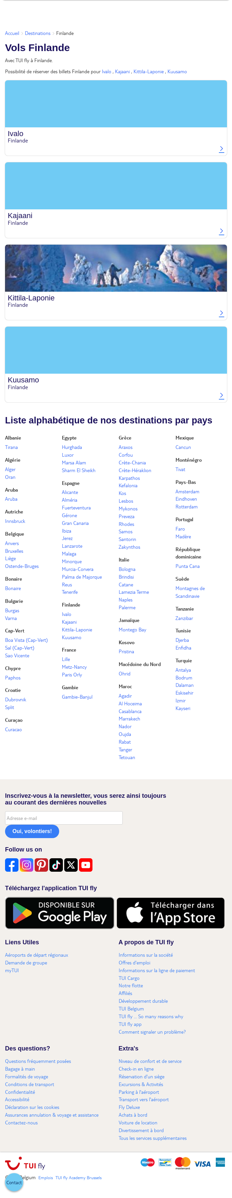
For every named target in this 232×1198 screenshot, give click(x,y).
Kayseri (183, 708)
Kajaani (122, 71)
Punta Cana (188, 566)
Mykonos (128, 508)
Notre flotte (131, 985)
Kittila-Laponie (148, 71)
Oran (10, 477)
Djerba (182, 640)
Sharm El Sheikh (78, 470)
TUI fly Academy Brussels (78, 1177)
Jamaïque (129, 620)
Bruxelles (14, 551)
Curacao (13, 729)
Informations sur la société (146, 955)
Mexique (185, 438)
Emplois (45, 1177)
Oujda (125, 734)
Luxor (68, 455)
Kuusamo (177, 71)
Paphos (13, 677)
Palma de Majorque (82, 577)
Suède (182, 579)
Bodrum (184, 677)
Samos (125, 531)
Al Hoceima (130, 703)
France (69, 650)
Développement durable (143, 1001)
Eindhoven (186, 499)
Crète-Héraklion (135, 470)
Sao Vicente (17, 655)
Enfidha (183, 648)
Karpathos (129, 478)
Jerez (67, 538)
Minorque (72, 561)
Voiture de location (138, 1122)
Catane (126, 584)
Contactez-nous (21, 1122)
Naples (125, 599)
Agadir (125, 696)
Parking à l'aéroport (139, 1092)
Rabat (125, 742)
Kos (122, 493)
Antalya (183, 670)
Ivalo (106, 71)
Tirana (11, 447)
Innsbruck (15, 521)
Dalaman (185, 685)
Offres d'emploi (134, 962)
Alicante (70, 492)
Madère (183, 536)
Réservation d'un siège (141, 1076)
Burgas (12, 610)
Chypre (13, 668)
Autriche (14, 511)
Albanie (13, 438)
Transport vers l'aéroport (144, 1099)
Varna (11, 618)
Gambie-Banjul (77, 697)
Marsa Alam (74, 462)
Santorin (127, 539)
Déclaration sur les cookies (32, 1107)
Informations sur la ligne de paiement (157, 970)
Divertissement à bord (141, 1130)
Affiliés (125, 993)
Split (9, 707)
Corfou (126, 455)
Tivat (180, 469)
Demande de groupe (26, 962)
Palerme (127, 607)
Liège (10, 558)
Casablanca (130, 711)
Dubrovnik (15, 699)
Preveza (126, 516)
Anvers (12, 543)
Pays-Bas (186, 482)
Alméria (69, 500)
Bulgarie (14, 601)
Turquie (184, 660)
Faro (180, 529)
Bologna (127, 569)
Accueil (12, 33)
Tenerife (70, 592)
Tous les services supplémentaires (153, 1138)
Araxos (125, 447)
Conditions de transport (29, 1084)
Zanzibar (184, 618)
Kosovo (126, 642)
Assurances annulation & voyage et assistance (52, 1115)
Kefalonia (128, 485)
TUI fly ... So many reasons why (151, 1016)
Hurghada (72, 447)
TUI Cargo (129, 978)
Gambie (70, 687)
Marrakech (129, 718)
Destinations (37, 33)
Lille (66, 659)
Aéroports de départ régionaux (36, 955)
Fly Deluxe (129, 1107)
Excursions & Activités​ (141, 1084)
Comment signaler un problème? (152, 1032)
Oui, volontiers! (32, 831)
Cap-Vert (14, 630)
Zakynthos (129, 547)
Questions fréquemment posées (38, 1061)
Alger (10, 469)
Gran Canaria (75, 523)
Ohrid (124, 673)
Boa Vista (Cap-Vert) (26, 640)
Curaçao (14, 720)
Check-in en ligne (136, 1069)
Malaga (69, 553)
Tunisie (183, 630)
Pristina (126, 651)
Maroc (125, 686)
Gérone (69, 515)
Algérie (13, 460)
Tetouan (127, 757)
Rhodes (126, 524)
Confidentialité (20, 1092)
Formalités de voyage (26, 1076)
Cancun (183, 447)
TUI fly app (130, 1024)
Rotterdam (187, 506)
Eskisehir (184, 693)
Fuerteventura (76, 507)
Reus (67, 584)
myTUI (12, 970)
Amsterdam (187, 491)
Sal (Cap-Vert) (19, 648)
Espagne (71, 483)
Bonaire (13, 579)
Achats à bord (133, 1115)
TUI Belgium (131, 1008)
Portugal (184, 519)
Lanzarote (72, 546)
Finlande (71, 605)
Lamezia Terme (134, 592)
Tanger (125, 749)
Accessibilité (17, 1099)
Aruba (11, 490)
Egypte (69, 438)
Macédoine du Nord (140, 664)
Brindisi (126, 577)
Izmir (181, 700)
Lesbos (126, 501)
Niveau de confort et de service (150, 1061)
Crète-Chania (132, 462)
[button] (14, 1182)
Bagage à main (20, 1069)
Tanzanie (185, 609)
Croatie (13, 690)
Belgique (14, 534)
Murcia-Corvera (77, 569)
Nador (125, 726)
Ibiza (66, 531)
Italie (124, 559)
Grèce (125, 438)
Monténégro (189, 460)
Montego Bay (132, 629)
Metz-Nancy (74, 667)
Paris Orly (72, 674)
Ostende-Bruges (22, 566)
